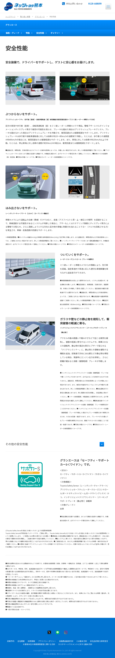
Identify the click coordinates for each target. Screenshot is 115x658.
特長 (28, 33)
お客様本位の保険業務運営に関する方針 (39, 644)
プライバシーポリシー (47, 641)
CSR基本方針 (82, 641)
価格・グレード (12, 33)
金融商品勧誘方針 (66, 641)
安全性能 (40, 33)
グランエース (11, 24)
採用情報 (31, 641)
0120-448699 (95, 3)
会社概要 (21, 641)
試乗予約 (10, 641)
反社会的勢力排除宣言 (99, 641)
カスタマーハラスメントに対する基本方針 (75, 644)
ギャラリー (55, 33)
